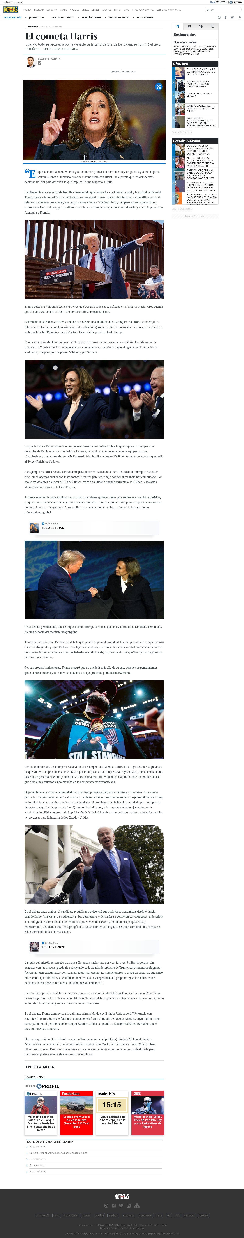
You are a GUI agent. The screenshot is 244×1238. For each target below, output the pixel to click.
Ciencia (95, 9)
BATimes (203, 1215)
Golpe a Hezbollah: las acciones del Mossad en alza (58, 1153)
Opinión (108, 9)
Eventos (121, 9)
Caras (56, 1215)
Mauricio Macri (119, 17)
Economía (57, 9)
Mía (178, 1215)
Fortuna (86, 1215)
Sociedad (42, 9)
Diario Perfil (42, 1215)
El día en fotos (53, 527)
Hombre (99, 1215)
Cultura (83, 9)
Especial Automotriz (163, 9)
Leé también (51, 523)
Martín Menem (92, 17)
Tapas (143, 9)
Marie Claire (70, 1215)
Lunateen (189, 1215)
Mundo (70, 9)
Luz (169, 1215)
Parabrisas (128, 1215)
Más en (41, 1086)
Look (159, 1215)
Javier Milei (37, 17)
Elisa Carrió (145, 17)
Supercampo (145, 1215)
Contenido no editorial (194, 9)
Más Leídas (180, 64)
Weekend (113, 1215)
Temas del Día (13, 17)
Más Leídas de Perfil (186, 140)
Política (28, 9)
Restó (133, 9)
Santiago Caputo (63, 17)
